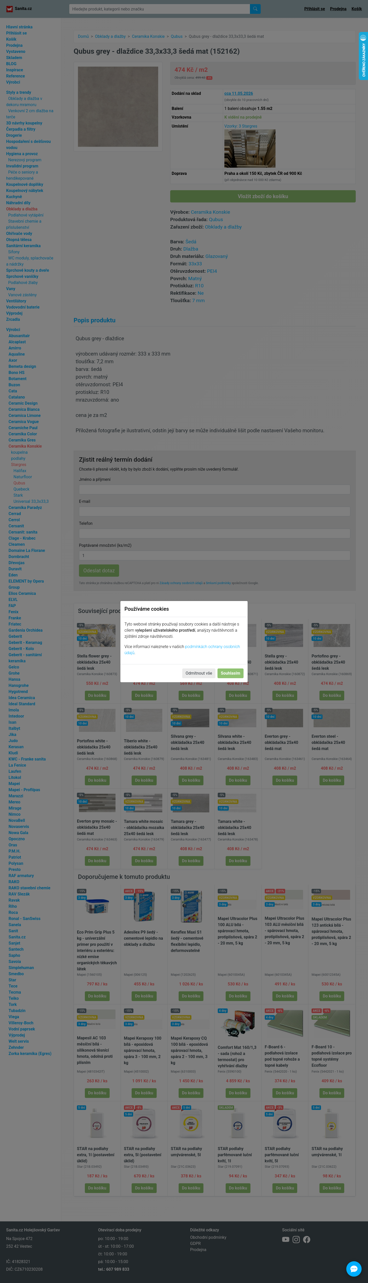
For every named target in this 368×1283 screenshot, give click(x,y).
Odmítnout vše (199, 673)
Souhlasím (230, 673)
